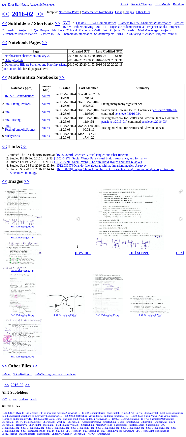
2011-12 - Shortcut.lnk (68, 421)
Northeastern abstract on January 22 (27, 55)
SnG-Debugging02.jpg (22, 237)
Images (129, 12)
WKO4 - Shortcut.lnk (99, 433)
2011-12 (101, 26)
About (124, 4)
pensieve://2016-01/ (164, 110)
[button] (181, 191)
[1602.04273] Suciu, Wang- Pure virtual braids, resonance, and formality (100, 158)
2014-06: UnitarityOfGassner (135, 34)
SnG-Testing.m (22, 374)
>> (40, 13)
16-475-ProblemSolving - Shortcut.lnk (35, 421)
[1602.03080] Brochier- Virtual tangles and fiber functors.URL (96, 416)
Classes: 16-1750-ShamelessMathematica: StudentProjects (77, 34)
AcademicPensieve (42, 4)
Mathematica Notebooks (97, 12)
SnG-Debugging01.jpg (22, 226)
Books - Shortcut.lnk (128, 421)
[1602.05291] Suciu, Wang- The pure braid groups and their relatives (98, 162)
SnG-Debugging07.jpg (150, 315)
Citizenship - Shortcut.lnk (154, 421)
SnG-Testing (13, 119)
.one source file (12, 68)
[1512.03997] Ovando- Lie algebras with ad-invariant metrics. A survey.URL (41, 413)
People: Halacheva (52, 30)
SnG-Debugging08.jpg (22, 356)
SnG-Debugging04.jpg (22, 315)
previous (83, 252)
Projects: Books (157, 26)
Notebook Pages (69, 12)
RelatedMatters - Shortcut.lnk (144, 424)
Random (178, 4)
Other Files (143, 12)
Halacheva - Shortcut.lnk (29, 424)
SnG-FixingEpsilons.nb (33, 430)
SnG (7, 112)
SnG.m (6, 374)
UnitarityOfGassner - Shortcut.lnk (68, 433)
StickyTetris (12, 135)
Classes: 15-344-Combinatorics (96, 23)
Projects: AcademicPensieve (126, 26)
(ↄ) (4, 4)
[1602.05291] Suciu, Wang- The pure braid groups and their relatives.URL (72, 419)
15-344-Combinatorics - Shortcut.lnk (100, 413)
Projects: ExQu (28, 30)
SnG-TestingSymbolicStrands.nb (152, 430)
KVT (66, 23)
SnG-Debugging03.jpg (22, 270)
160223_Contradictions (19, 96)
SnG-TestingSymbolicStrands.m (55, 374)
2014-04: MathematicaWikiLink (87, 30)
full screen (139, 252)
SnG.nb (60, 430)
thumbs (33, 399)
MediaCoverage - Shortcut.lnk (111, 424)
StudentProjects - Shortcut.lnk (34, 433)
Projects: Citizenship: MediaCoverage (134, 30)
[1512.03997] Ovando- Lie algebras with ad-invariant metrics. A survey (100, 165)
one (15, 399)
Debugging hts (14, 60)
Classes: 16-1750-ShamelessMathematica (144, 23)
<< (5, 13)
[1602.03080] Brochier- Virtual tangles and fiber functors (92, 154)
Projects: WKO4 (166, 34)
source (46, 96)
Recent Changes (141, 4)
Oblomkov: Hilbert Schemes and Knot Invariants (36, 64)
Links (118, 12)
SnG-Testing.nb (91, 430)
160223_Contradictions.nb (125, 419)
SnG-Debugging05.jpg (65, 315)
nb (10, 399)
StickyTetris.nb (9, 433)
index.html (48, 424)
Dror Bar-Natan (18, 4)
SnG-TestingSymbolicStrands (20, 127)
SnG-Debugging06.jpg (107, 315)
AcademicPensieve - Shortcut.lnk (99, 421)
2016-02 (22, 13)
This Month (162, 4)
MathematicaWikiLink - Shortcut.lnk (75, 424)
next (180, 252)
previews (23, 399)
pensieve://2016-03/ (127, 113)
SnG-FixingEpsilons (18, 104)
